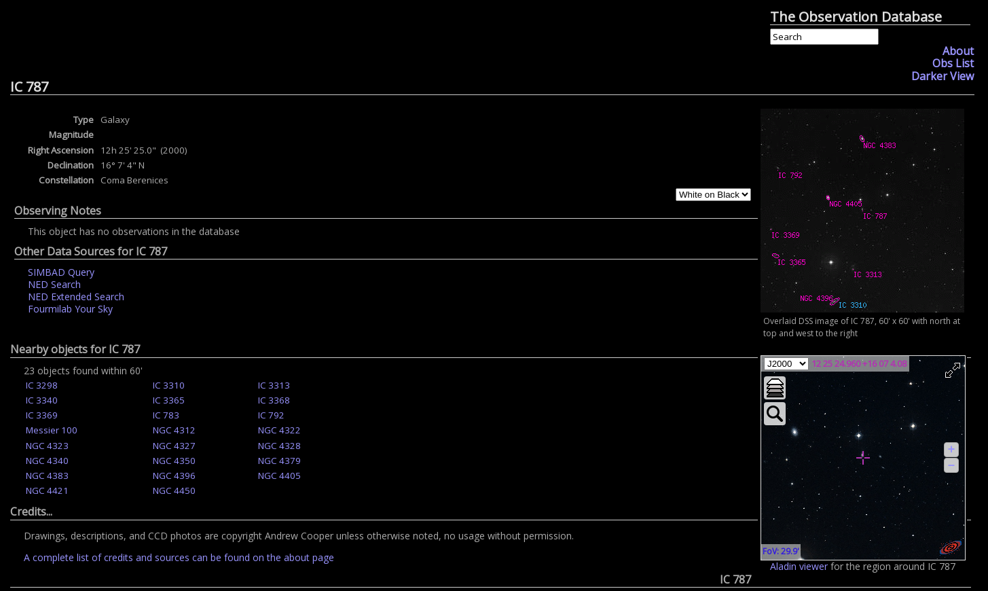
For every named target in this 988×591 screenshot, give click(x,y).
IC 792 (271, 415)
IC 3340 (42, 400)
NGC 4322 (279, 430)
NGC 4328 (279, 446)
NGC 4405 (279, 475)
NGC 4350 (174, 460)
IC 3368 (274, 400)
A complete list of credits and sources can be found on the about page (179, 557)
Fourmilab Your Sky (70, 308)
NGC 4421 (47, 490)
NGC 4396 (174, 475)
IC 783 (166, 415)
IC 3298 (42, 385)
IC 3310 (169, 385)
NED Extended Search (76, 296)
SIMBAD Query (61, 272)
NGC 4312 (174, 430)
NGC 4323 (47, 446)
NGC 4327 (174, 446)
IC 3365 (169, 400)
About (958, 50)
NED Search (54, 284)
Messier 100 (51, 430)
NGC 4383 (47, 475)
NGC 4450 (174, 490)
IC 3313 (274, 385)
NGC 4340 (47, 460)
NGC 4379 (279, 460)
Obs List (953, 63)
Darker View (942, 76)
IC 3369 (42, 415)
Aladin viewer (799, 566)
